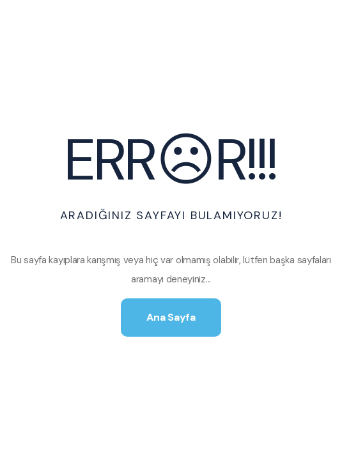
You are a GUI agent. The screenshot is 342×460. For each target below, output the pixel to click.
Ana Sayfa (170, 317)
